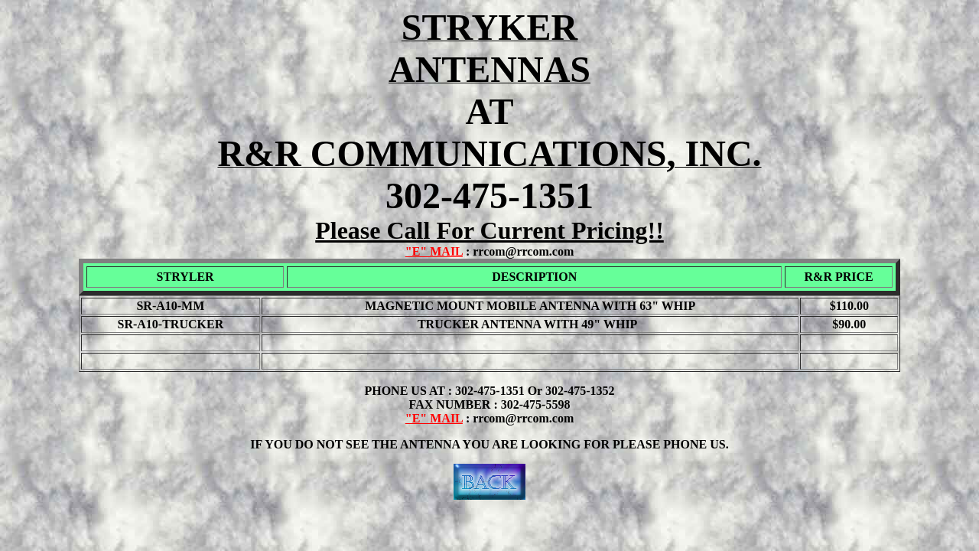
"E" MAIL (434, 251)
